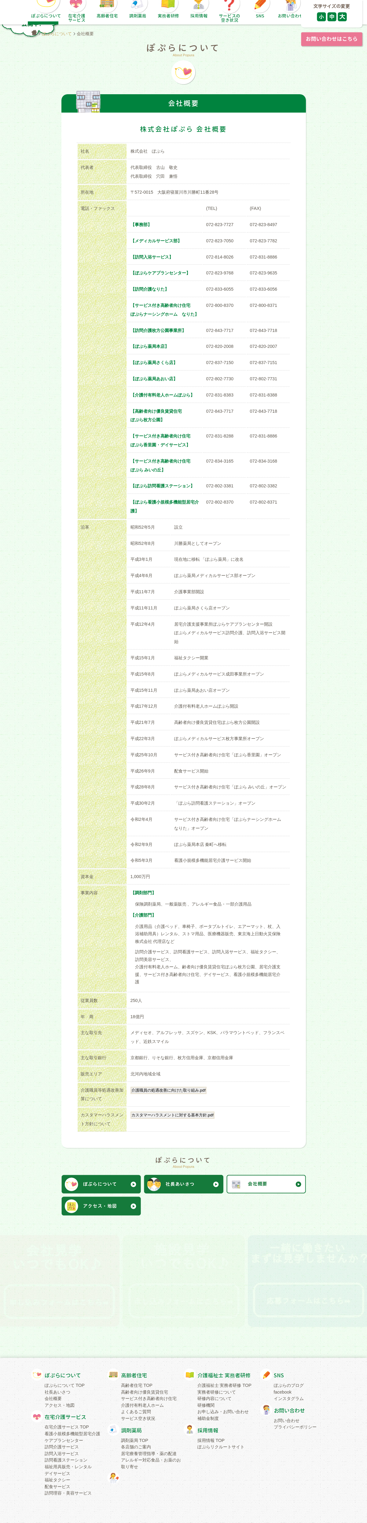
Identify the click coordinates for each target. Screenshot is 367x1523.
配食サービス (57, 1486)
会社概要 (53, 1398)
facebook (283, 1392)
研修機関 (206, 1405)
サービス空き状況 (138, 1418)
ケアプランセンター (64, 1440)
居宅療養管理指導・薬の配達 (149, 1453)
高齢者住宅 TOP (136, 1385)
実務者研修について (216, 1392)
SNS (279, 1375)
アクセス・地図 (60, 1405)
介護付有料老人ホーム (142, 1405)
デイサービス (57, 1473)
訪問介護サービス (62, 1446)
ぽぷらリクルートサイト (220, 1446)
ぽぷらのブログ (289, 1385)
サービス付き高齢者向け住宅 (149, 1398)
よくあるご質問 (136, 1411)
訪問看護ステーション (66, 1460)
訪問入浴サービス (62, 1453)
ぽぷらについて (57, 33)
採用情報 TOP (211, 1440)
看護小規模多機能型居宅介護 (72, 1433)
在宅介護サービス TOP (67, 1426)
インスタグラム (289, 1398)
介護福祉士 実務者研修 (224, 1375)
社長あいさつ (57, 1392)
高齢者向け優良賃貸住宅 (144, 1392)
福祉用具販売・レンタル (68, 1466)
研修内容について (214, 1398)
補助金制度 (208, 1418)
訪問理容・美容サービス (68, 1493)
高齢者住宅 (134, 1375)
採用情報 (207, 1430)
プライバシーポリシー (295, 1426)
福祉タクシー (57, 1479)
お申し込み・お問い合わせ (223, 1411)
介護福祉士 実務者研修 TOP (224, 1385)
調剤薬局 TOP (134, 1440)
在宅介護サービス (65, 1417)
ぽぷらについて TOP (65, 1385)
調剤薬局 (131, 1430)
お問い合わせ (289, 1410)
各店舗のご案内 (136, 1446)
